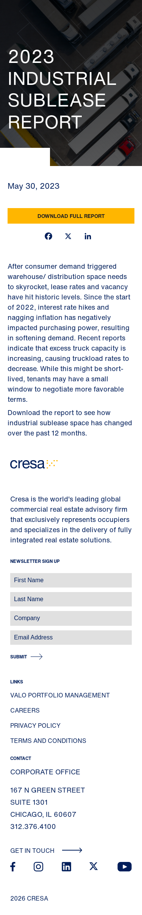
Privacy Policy (35, 725)
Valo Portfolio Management (60, 695)
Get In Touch (46, 850)
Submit (18, 657)
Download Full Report (71, 216)
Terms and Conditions (48, 740)
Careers (25, 710)
